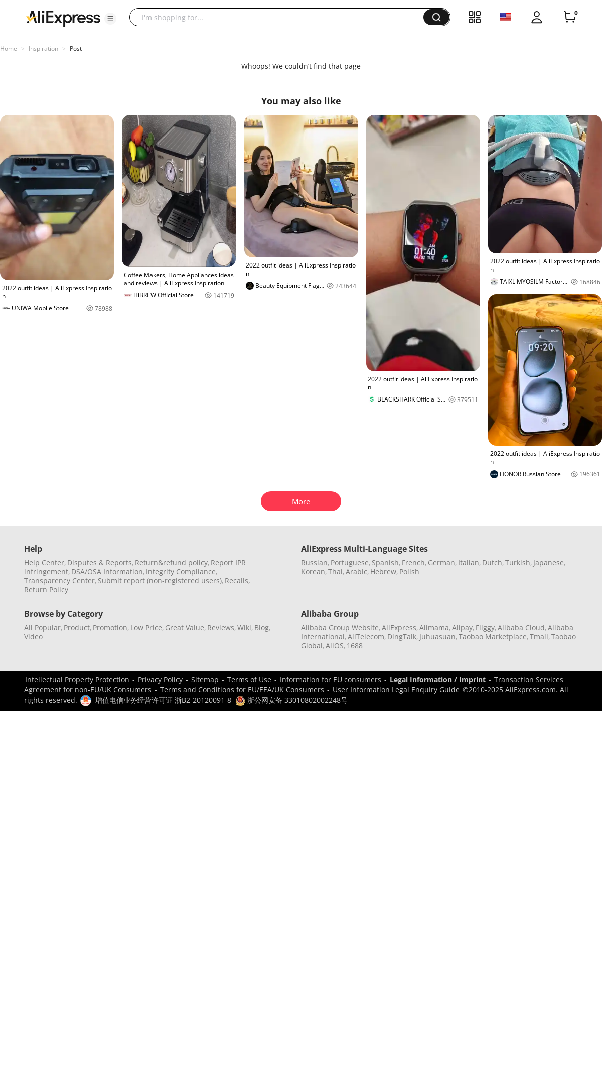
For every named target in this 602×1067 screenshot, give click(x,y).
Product (77, 627)
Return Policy (46, 589)
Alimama (434, 627)
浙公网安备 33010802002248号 (291, 700)
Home (8, 48)
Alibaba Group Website (340, 627)
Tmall (539, 636)
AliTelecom (366, 636)
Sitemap (205, 679)
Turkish (517, 562)
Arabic (356, 571)
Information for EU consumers (330, 679)
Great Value (184, 627)
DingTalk (401, 636)
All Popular (42, 627)
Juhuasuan (437, 636)
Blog (261, 627)
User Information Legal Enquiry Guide (396, 689)
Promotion (110, 627)
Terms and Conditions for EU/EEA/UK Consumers (242, 689)
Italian (468, 562)
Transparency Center (59, 580)
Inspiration (43, 48)
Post (76, 48)
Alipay (462, 627)
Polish (409, 571)
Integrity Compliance (181, 571)
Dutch (492, 562)
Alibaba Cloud (521, 627)
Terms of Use (249, 679)
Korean (313, 571)
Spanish (385, 562)
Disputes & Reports (99, 562)
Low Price (146, 627)
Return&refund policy (171, 562)
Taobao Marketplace (493, 636)
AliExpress (399, 627)
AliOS (335, 645)
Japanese (548, 562)
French (413, 562)
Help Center (44, 562)
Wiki (244, 627)
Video (33, 636)
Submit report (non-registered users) (160, 580)
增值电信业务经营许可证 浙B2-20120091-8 (163, 700)
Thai (335, 571)
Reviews (220, 627)
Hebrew (383, 571)
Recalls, (237, 580)
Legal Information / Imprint (438, 679)
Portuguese (350, 562)
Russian (314, 562)
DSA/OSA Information (107, 571)
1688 (355, 645)
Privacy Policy (160, 679)
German (441, 562)
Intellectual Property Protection (77, 679)
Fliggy (485, 627)
